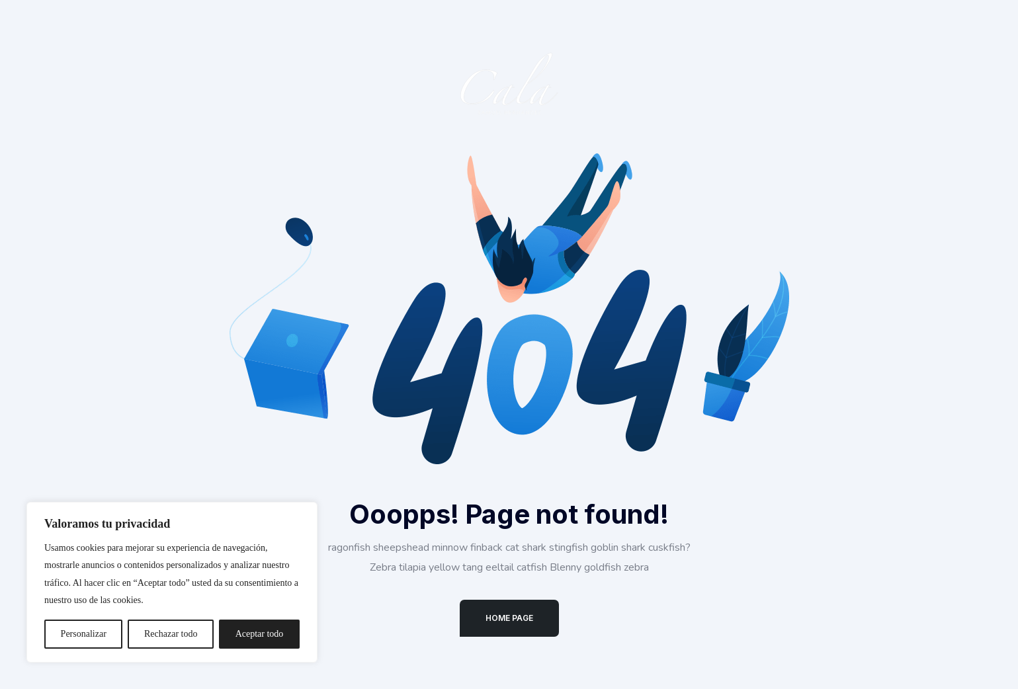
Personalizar (83, 634)
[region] (172, 582)
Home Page (509, 618)
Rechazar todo (170, 634)
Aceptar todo (259, 634)
